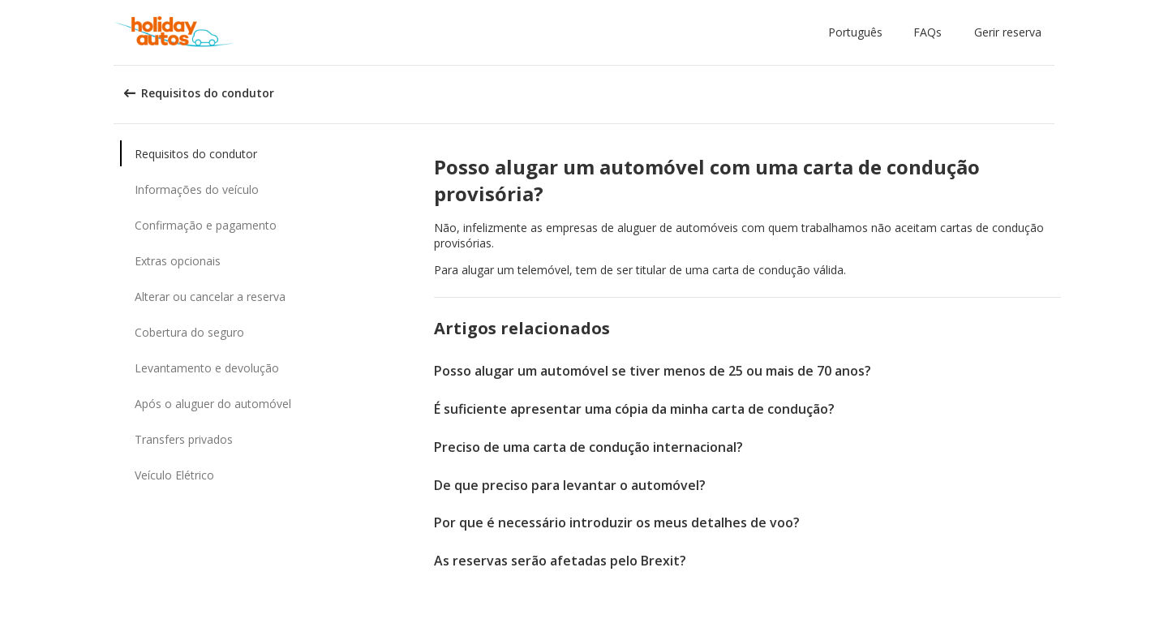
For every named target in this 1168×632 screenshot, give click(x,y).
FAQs (927, 32)
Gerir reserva (1007, 32)
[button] (858, 32)
